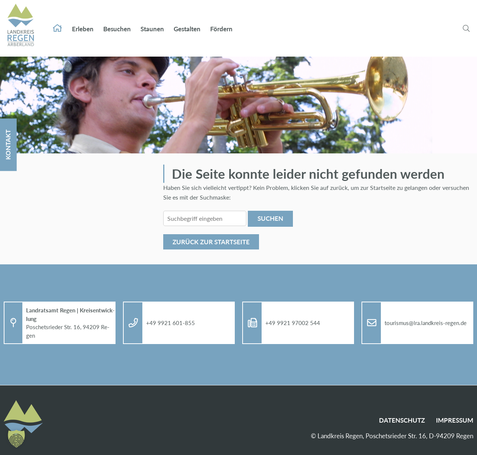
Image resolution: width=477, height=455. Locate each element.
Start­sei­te (57, 21)
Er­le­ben (83, 21)
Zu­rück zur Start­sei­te (211, 242)
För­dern (221, 21)
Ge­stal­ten (187, 21)
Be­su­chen (117, 21)
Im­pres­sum (454, 420)
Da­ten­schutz (402, 420)
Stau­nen (152, 21)
